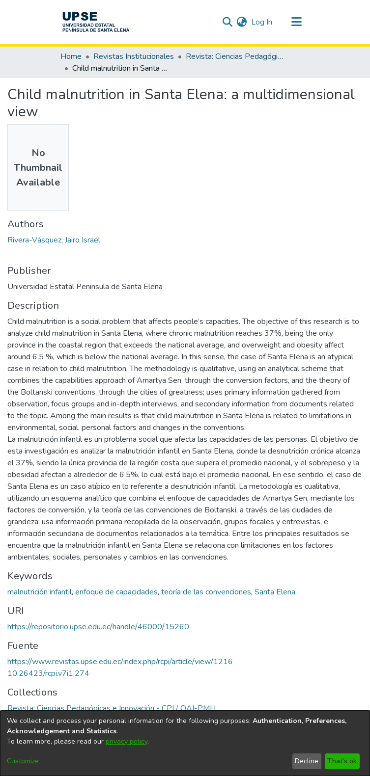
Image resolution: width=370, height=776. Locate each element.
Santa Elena (275, 592)
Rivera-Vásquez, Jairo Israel (53, 240)
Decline (306, 761)
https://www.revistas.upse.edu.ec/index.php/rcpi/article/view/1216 (120, 661)
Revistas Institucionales (133, 56)
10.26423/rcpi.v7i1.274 (48, 673)
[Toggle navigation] (297, 22)
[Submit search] (228, 22)
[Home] (96, 22)
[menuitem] (242, 22)
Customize (23, 761)
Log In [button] (262, 22)
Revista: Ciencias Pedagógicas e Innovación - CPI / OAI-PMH (235, 56)
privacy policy (126, 741)
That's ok (342, 761)
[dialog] (185, 743)
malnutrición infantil (39, 592)
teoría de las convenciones (206, 592)
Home (71, 56)
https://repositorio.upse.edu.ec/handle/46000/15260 (98, 626)
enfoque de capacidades (116, 592)
